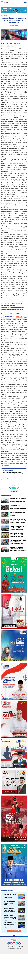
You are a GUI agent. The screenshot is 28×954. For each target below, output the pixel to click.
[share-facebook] (10, 488)
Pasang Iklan (11, 946)
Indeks (16, 5)
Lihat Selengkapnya (14, 930)
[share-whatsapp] (15, 488)
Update (19, 316)
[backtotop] (14, 936)
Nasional (4, 479)
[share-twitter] (13, 488)
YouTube (20, 944)
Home (3, 5)
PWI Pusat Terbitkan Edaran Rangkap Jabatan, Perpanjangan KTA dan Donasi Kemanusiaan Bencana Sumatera (10, 903)
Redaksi (5, 946)
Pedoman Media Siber (19, 946)
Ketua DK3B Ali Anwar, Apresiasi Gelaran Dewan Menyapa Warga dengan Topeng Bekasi (10, 924)
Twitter (17, 944)
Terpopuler (9, 5)
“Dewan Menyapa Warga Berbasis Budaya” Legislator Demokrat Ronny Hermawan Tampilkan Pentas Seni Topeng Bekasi (10, 910)
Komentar (14, 491)
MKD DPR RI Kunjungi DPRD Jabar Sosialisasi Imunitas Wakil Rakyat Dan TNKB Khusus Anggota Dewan (13, 473)
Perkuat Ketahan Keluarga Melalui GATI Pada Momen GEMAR (10, 917)
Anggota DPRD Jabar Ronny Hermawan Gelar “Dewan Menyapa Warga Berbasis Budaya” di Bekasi (10, 896)
